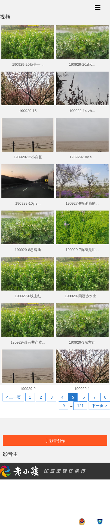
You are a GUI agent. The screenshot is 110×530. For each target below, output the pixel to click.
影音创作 (55, 441)
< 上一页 (13, 397)
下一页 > (99, 405)
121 (80, 405)
